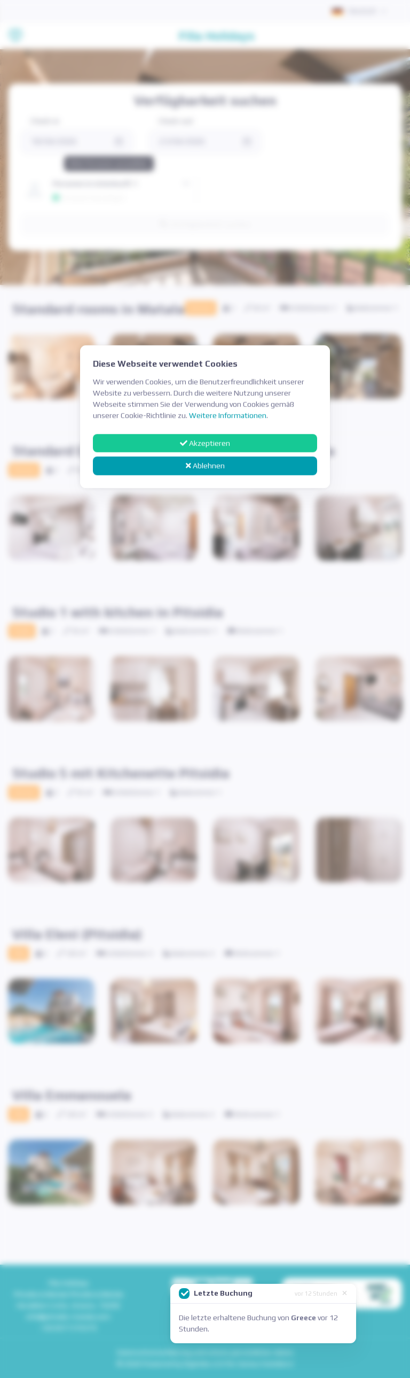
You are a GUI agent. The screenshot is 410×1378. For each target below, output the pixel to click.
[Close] (345, 1292)
